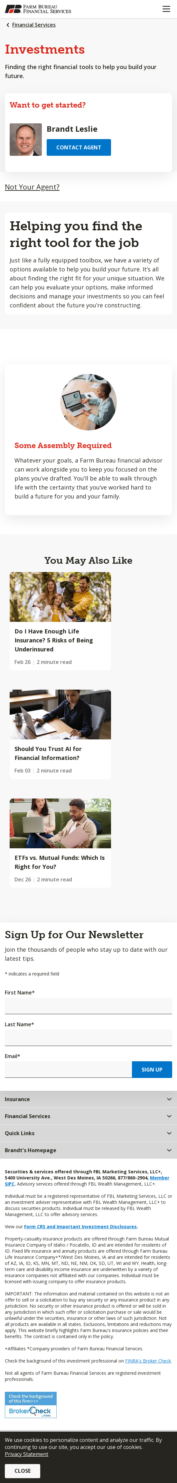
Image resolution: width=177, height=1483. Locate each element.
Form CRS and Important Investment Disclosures (80, 1226)
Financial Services (34, 24)
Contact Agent (78, 147)
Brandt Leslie (72, 128)
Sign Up (152, 1069)
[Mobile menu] (166, 9)
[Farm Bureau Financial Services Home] (38, 9)
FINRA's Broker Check (148, 1361)
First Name (20, 992)
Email (12, 1056)
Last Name (19, 1024)
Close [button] (22, 1470)
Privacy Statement (26, 1454)
